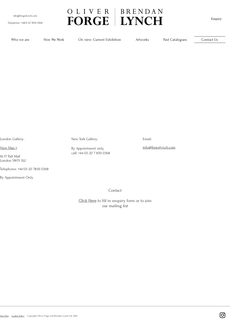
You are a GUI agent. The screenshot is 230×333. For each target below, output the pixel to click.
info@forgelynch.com (25, 15)
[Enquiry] (216, 19)
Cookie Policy (18, 315)
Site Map (4, 315)
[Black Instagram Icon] (222, 315)
